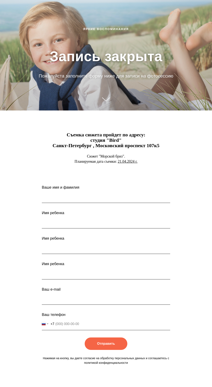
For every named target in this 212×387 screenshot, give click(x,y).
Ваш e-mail (51, 289)
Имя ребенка (53, 213)
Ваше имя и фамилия (60, 187)
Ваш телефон (53, 315)
